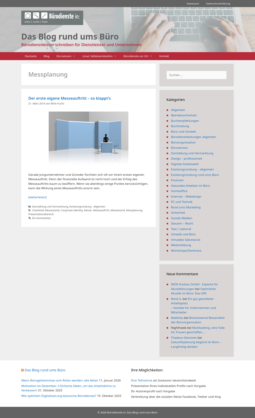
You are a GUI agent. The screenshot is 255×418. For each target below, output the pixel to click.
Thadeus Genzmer (184, 338)
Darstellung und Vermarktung (50, 206)
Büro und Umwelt (183, 131)
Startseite (31, 56)
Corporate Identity (72, 210)
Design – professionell (186, 158)
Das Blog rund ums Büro (45, 370)
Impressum (193, 3)
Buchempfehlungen (185, 121)
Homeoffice (179, 191)
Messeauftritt (101, 210)
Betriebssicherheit (184, 115)
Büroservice (179, 148)
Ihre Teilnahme (141, 380)
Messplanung (134, 210)
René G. (176, 299)
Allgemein (178, 110)
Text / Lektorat (181, 229)
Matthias (177, 318)
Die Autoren (67, 56)
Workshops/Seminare (186, 250)
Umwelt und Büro (183, 234)
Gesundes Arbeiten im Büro (190, 186)
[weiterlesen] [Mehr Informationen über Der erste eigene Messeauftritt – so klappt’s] (37, 197)
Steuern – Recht (182, 223)
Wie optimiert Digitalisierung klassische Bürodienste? (58, 396)
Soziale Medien (181, 218)
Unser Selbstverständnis (101, 56)
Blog (46, 56)
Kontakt (164, 56)
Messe (88, 210)
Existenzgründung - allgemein (87, 206)
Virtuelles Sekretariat (185, 240)
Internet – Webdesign (186, 196)
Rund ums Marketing (186, 207)
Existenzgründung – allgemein (192, 169)
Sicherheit (178, 213)
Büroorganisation (183, 142)
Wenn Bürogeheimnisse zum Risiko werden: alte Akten (59, 380)
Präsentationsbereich (41, 214)
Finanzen (177, 180)
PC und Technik (182, 202)
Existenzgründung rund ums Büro (195, 175)
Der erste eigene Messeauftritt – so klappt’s (69, 98)
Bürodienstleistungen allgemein (193, 137)
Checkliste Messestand (46, 210)
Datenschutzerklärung (218, 3)
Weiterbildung (181, 245)
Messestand (117, 210)
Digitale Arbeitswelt (185, 164)
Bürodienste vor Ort (140, 56)
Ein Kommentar (41, 218)
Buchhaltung (180, 126)
